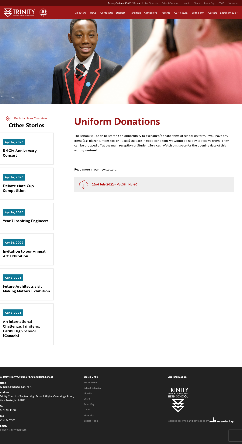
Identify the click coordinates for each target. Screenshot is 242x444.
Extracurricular (229, 13)
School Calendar (170, 3)
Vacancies (233, 3)
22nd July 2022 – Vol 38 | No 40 (106, 184)
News (93, 13)
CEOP (221, 3)
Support (121, 13)
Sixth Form (198, 13)
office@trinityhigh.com (13, 430)
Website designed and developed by (201, 421)
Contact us (106, 13)
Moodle (186, 3)
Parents (166, 13)
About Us (81, 13)
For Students (151, 3)
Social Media (91, 421)
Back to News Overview (26, 118)
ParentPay (209, 3)
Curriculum (181, 13)
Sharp (197, 3)
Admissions (151, 13)
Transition (135, 13)
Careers (212, 13)
